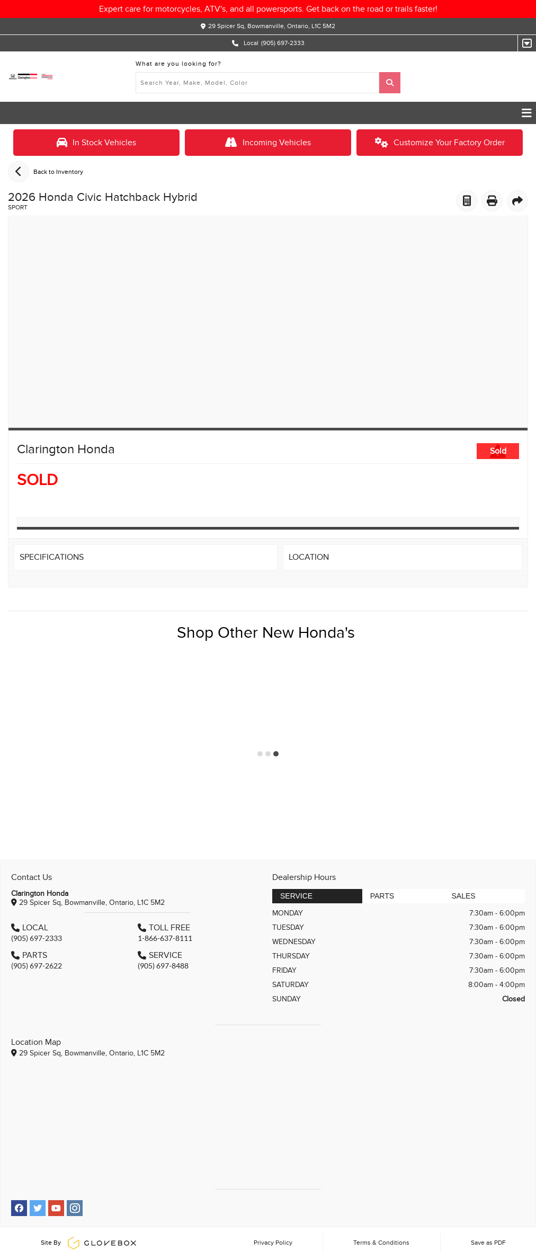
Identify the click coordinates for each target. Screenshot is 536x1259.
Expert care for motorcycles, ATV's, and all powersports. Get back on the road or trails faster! (268, 9)
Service (296, 896)
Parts (382, 896)
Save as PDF (488, 1242)
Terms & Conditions (381, 1242)
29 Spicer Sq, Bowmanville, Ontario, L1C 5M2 (271, 26)
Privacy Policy (273, 1242)
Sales (463, 896)
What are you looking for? (178, 63)
